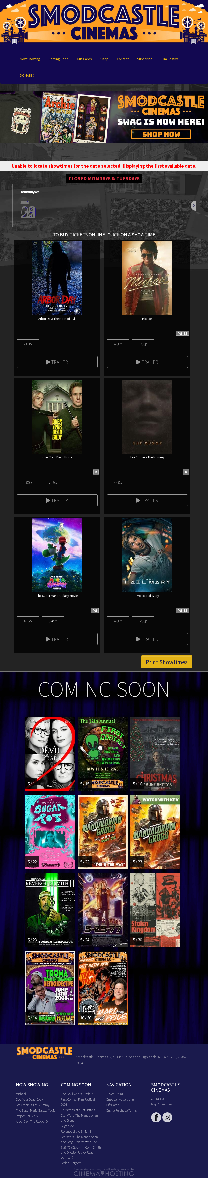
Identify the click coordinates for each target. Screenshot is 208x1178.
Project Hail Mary (27, 1116)
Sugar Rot (67, 1126)
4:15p (28, 620)
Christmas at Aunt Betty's (78, 1110)
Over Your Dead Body (29, 1099)
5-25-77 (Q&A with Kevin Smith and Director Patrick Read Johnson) (81, 1152)
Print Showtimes (167, 662)
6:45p (53, 620)
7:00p (28, 343)
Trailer (57, 361)
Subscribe (144, 58)
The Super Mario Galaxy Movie (35, 1110)
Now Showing (30, 58)
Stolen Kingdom (71, 1163)
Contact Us (158, 1098)
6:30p (143, 620)
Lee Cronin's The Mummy (32, 1105)
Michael (21, 1094)
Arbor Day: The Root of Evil (33, 1121)
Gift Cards (84, 58)
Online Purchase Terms (121, 1110)
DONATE (27, 75)
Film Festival (170, 58)
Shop (104, 58)
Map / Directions (161, 1104)
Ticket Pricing (114, 1094)
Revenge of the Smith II (76, 1131)
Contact (123, 58)
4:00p (118, 343)
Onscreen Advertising (120, 1099)
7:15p (53, 482)
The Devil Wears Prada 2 (77, 1094)
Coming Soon (58, 58)
